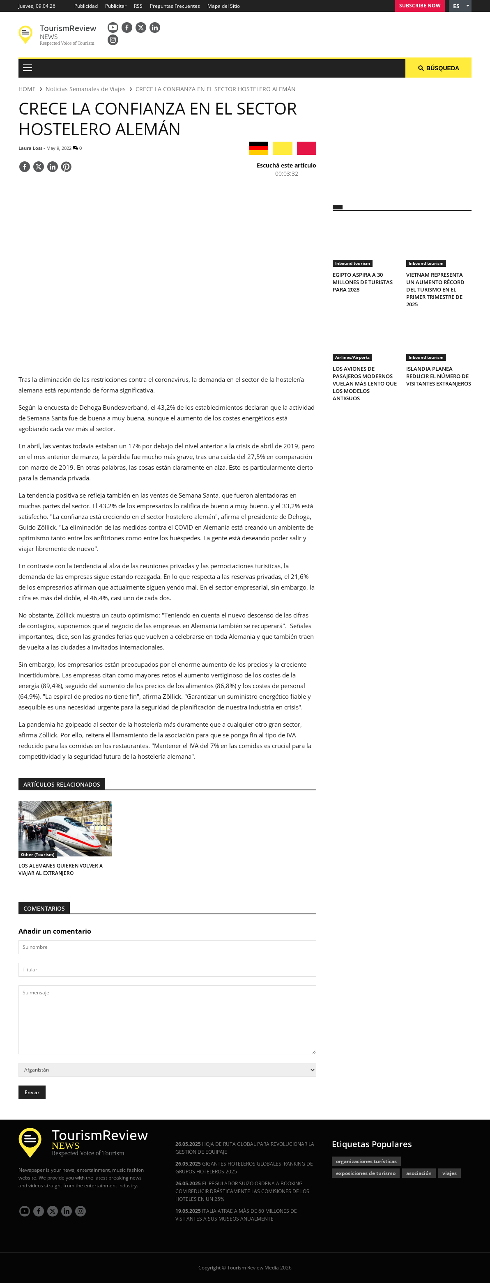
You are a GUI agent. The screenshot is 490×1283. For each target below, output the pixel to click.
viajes (449, 1173)
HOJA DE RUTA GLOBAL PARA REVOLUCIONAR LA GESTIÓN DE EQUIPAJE (244, 1148)
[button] (460, 6)
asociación (419, 1173)
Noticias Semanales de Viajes (86, 89)
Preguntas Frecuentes (175, 5)
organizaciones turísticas (366, 1161)
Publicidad (86, 5)
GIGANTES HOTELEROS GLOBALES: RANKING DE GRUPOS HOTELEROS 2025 (244, 1167)
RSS (138, 5)
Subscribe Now (420, 5)
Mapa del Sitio (223, 5)
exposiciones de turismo (366, 1173)
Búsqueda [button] (438, 68)
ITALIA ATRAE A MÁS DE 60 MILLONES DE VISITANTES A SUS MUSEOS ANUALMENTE (236, 1214)
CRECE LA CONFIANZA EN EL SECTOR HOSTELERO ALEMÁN (216, 89)
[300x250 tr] (402, 136)
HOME (27, 89)
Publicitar (116, 5)
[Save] (66, 167)
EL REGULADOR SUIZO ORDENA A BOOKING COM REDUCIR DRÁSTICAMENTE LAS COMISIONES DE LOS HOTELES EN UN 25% (242, 1191)
